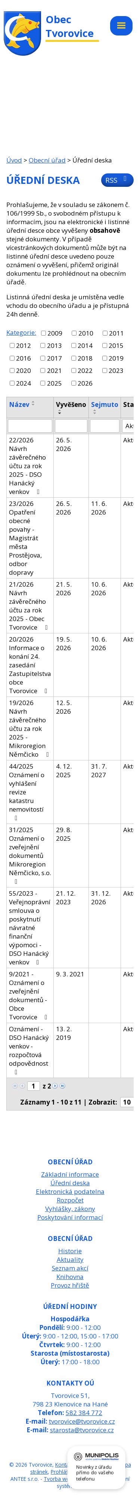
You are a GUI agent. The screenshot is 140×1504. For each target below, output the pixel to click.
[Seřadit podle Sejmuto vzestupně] (95, 410)
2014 (85, 345)
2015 (116, 345)
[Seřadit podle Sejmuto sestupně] (95, 413)
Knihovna (70, 1276)
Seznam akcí (70, 1268)
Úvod (14, 160)
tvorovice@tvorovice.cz (82, 1421)
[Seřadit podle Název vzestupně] (33, 401)
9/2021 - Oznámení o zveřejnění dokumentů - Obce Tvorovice (29, 995)
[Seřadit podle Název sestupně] (33, 404)
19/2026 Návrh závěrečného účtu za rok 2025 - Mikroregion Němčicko (30, 728)
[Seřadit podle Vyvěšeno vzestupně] (60, 410)
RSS (117, 180)
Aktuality (70, 1259)
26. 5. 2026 (64, 444)
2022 (85, 370)
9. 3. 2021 (70, 974)
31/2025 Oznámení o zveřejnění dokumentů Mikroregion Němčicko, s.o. (30, 855)
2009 (54, 333)
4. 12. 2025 (64, 770)
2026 (85, 383)
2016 (23, 358)
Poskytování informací (70, 1217)
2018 (85, 358)
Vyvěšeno (71, 404)
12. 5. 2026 (64, 707)
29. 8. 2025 (64, 834)
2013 (54, 345)
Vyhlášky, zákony (70, 1208)
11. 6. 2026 (99, 507)
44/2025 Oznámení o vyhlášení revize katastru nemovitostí (26, 791)
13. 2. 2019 (64, 1033)
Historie (70, 1251)
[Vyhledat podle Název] (30, 426)
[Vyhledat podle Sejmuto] (104, 426)
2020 (23, 370)
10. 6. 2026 (99, 588)
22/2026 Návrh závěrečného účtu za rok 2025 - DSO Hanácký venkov (27, 466)
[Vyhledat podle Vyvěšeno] (71, 426)
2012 (23, 345)
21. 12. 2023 (65, 897)
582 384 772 (84, 1412)
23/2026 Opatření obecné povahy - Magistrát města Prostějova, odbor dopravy (25, 538)
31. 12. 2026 (101, 897)
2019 (116, 358)
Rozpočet (70, 1200)
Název (19, 404)
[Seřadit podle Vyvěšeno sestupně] (60, 413)
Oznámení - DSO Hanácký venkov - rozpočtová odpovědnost (29, 1050)
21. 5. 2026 (64, 588)
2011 (116, 333)
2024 (23, 383)
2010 (85, 333)
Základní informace (70, 1174)
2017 (54, 358)
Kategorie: (21, 332)
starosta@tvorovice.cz (82, 1430)
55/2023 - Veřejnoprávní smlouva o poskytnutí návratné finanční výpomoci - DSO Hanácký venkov (29, 927)
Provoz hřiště (70, 1285)
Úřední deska (70, 1183)
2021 (54, 370)
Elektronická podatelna (70, 1191)
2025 (54, 383)
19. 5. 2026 (64, 643)
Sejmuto (104, 404)
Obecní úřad (47, 160)
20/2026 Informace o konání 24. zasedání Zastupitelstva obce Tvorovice (30, 665)
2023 (116, 370)
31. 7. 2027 (99, 770)
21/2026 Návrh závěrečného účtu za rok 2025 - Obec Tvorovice (29, 605)
